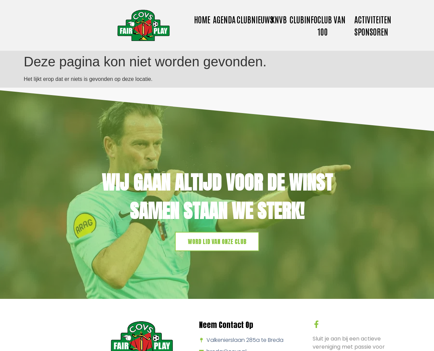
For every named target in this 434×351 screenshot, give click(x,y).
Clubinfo (303, 19)
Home (202, 19)
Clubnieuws (255, 19)
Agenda (224, 19)
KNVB (279, 19)
